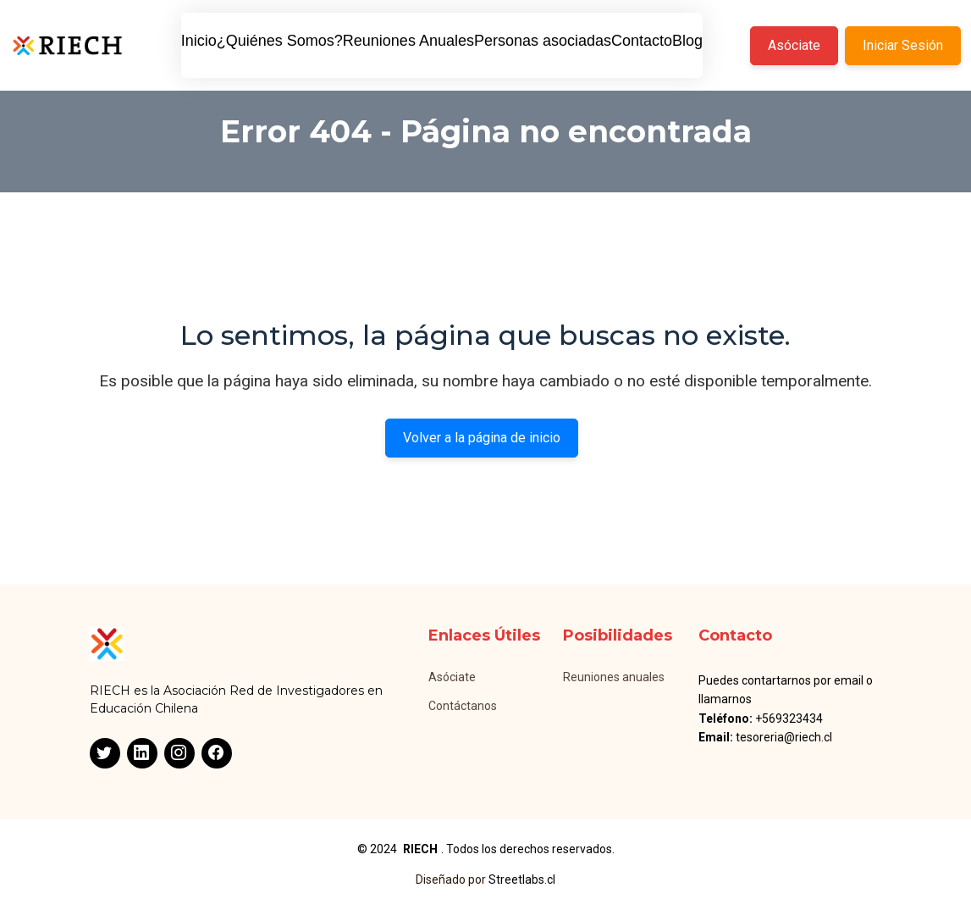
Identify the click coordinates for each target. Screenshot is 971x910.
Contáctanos (462, 706)
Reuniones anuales (614, 677)
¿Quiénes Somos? (280, 40)
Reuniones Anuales (408, 40)
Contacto (641, 40)
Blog (687, 40)
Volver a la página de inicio (481, 438)
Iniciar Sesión (903, 45)
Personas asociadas (542, 40)
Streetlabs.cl (521, 879)
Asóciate (794, 45)
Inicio (199, 40)
